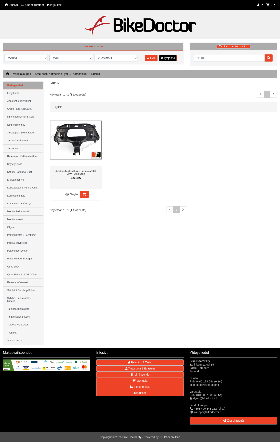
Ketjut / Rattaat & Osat (19, 172)
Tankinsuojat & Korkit (18, 316)
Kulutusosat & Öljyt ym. (20, 203)
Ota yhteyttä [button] (233, 420)
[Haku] (229, 58)
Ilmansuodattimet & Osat (20, 116)
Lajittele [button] (58, 107)
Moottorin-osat (15, 219)
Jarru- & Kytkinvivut (17, 140)
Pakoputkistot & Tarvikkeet (21, 235)
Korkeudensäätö (16, 195)
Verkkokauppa (22, 73)
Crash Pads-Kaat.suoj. (19, 109)
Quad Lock (13, 266)
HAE (151, 58)
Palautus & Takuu (140, 362)
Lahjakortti (13, 93)
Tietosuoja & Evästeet (140, 368)
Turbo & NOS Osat (17, 324)
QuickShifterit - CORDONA (22, 274)
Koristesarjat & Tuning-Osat (22, 187)
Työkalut (11, 332)
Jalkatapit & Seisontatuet (21, 132)
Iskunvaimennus (16, 124)
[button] (260, 5)
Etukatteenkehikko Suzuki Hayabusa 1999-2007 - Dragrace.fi (76, 172)
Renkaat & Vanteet (17, 282)
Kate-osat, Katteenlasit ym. (52, 73)
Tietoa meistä (140, 386)
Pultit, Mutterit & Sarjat (19, 258)
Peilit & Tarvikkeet (17, 243)
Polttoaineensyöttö (17, 250)
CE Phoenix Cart (169, 437)
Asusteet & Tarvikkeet (19, 101)
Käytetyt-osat (14, 164)
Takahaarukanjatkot (18, 309)
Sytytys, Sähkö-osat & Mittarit (19, 299)
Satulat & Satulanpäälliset (21, 290)
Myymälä (140, 380)
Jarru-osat (12, 148)
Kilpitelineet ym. (16, 179)
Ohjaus (11, 227)
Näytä (71, 194)
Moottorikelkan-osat (18, 211)
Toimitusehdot (140, 374)
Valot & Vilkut (14, 340)
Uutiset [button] (140, 392)
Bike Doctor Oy (131, 437)
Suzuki (95, 73)
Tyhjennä (168, 58)
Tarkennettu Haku (233, 46)
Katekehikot (80, 73)
